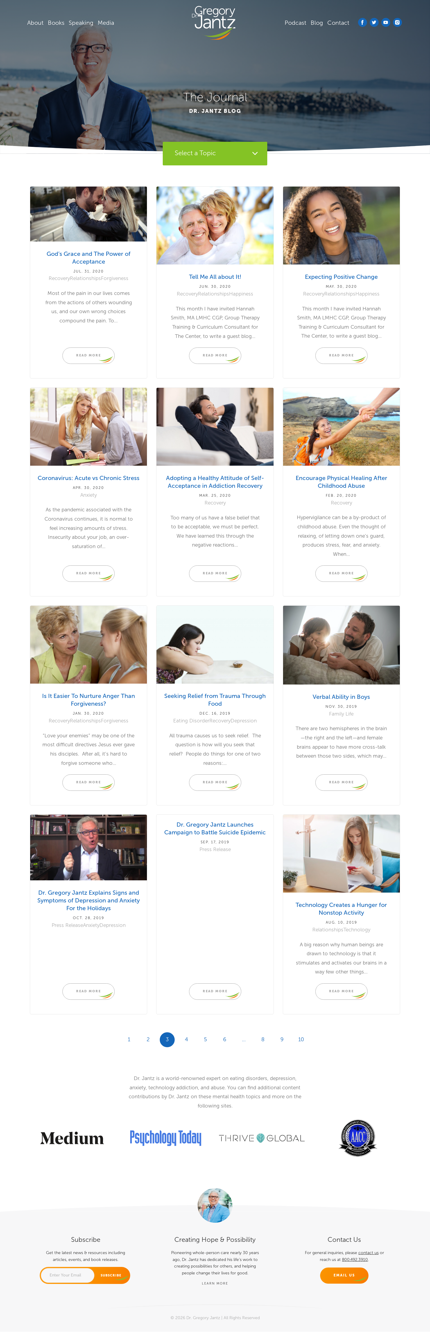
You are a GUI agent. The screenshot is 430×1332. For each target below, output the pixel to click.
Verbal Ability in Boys (341, 697)
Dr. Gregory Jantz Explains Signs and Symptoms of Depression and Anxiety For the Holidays (88, 901)
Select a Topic (195, 153)
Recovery (59, 279)
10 (301, 1039)
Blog (318, 23)
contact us (368, 1253)
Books (57, 23)
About (36, 23)
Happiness (241, 294)
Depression (244, 721)
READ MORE (88, 355)
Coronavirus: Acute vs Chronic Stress (88, 478)
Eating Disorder (191, 721)
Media (107, 23)
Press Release (67, 925)
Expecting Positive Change (341, 277)
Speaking (82, 23)
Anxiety (88, 495)
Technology (356, 930)
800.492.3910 (355, 1259)
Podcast (297, 23)
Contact (339, 23)
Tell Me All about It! (215, 277)
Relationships (85, 279)
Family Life (341, 714)
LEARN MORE (215, 1283)
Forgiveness (114, 279)
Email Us (344, 1275)
